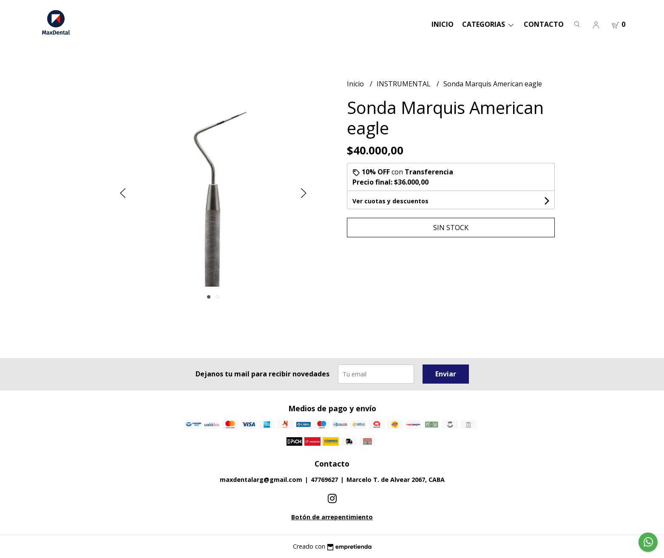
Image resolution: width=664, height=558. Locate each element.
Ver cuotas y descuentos (390, 201)
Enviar (445, 374)
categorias (488, 24)
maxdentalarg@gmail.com (261, 479)
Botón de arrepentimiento (332, 517)
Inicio (442, 24)
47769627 (324, 479)
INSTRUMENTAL (404, 83)
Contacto (544, 24)
